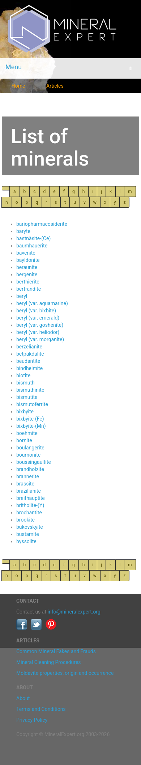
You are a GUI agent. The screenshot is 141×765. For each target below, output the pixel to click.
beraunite (26, 267)
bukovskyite (29, 527)
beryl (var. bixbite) (36, 310)
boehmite (27, 433)
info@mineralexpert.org (74, 612)
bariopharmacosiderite (41, 224)
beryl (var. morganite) (40, 339)
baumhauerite (31, 246)
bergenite (26, 274)
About (23, 698)
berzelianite (29, 346)
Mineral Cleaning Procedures (48, 662)
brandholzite (30, 469)
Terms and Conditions (41, 709)
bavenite (25, 253)
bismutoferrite (32, 404)
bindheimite (29, 368)
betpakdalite (30, 354)
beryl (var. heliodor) (37, 332)
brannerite (27, 476)
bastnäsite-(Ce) (33, 238)
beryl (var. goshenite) (39, 325)
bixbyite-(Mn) (31, 426)
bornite (24, 440)
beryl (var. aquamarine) (42, 303)
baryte (23, 231)
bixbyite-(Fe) (30, 419)
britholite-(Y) (30, 505)
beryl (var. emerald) (37, 318)
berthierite (27, 282)
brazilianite (28, 491)
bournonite (28, 455)
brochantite (29, 512)
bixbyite (25, 411)
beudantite (28, 361)
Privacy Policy (31, 720)
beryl (21, 296)
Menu (13, 67)
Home (18, 86)
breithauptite (30, 498)
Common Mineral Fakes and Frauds (56, 651)
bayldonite (27, 260)
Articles (55, 86)
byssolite (26, 541)
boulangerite (30, 447)
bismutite (26, 397)
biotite (23, 375)
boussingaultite (33, 462)
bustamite (27, 534)
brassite (25, 484)
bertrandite (28, 289)
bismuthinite (30, 390)
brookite (25, 520)
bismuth (25, 383)
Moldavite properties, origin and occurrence (65, 673)
